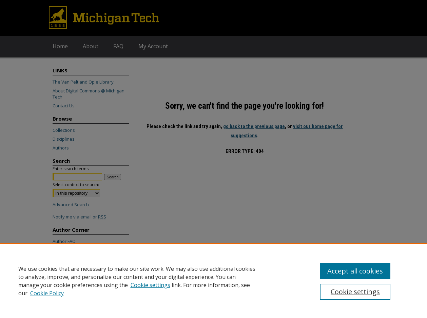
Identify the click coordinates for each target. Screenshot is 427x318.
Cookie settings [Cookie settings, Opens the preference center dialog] (355, 291)
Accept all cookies (355, 271)
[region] (213, 280)
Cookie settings (150, 285)
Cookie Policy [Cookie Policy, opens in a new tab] (47, 293)
